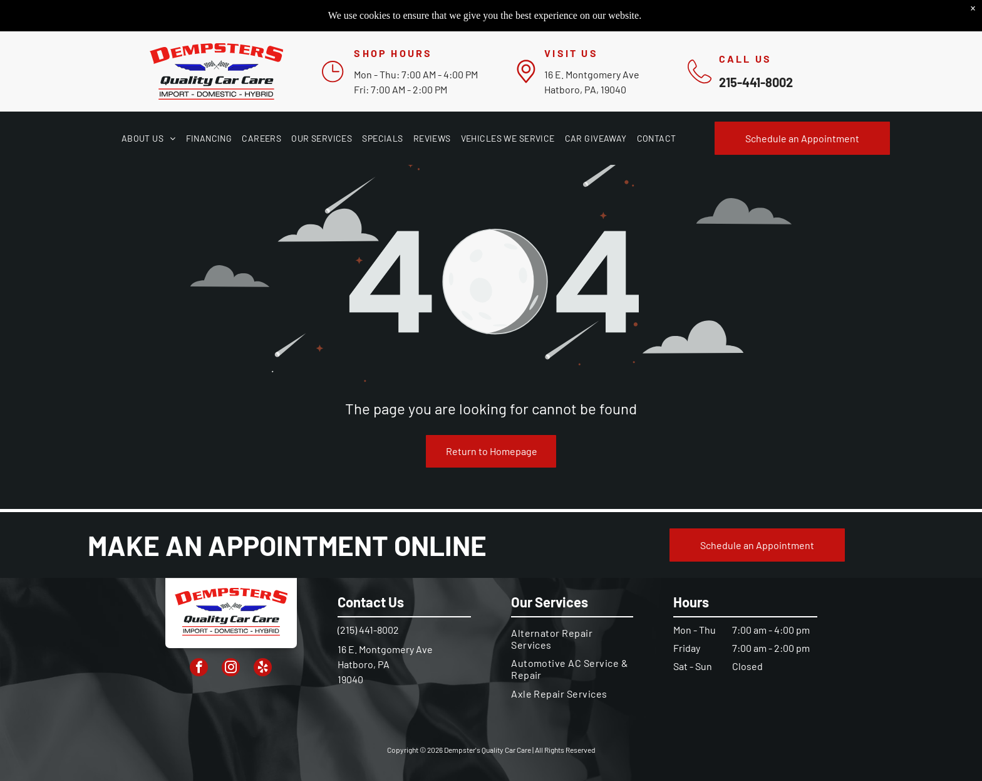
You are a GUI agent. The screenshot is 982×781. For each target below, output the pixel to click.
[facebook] (199, 668)
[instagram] (231, 668)
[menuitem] (148, 138)
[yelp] (263, 668)
